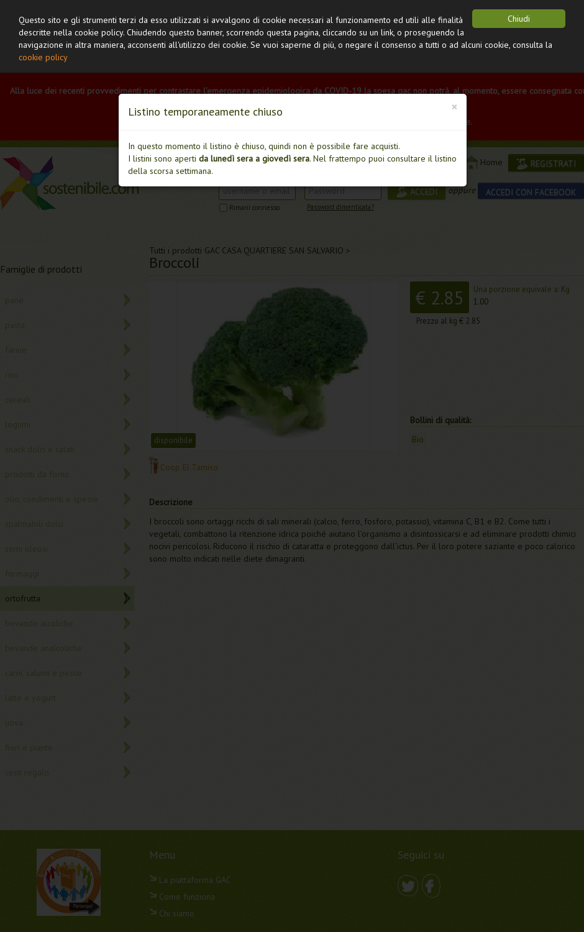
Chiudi (519, 18)
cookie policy (43, 57)
